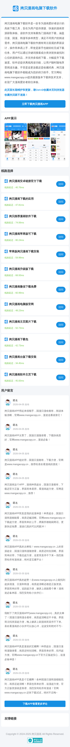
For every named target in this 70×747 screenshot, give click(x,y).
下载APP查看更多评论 (35, 703)
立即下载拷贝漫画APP (35, 104)
